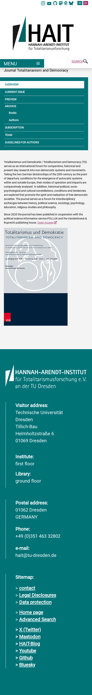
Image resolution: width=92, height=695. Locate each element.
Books (12, 112)
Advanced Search (37, 619)
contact (27, 588)
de (79, 2)
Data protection (35, 602)
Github (26, 658)
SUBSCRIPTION (14, 127)
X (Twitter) (30, 629)
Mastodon (29, 636)
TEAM (8, 135)
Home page (31, 612)
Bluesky (27, 665)
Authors (14, 120)
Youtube (27, 651)
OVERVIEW (11, 84)
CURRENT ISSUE (15, 92)
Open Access (45, 222)
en (85, 2)
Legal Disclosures (37, 595)
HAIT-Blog (29, 643)
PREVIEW (10, 99)
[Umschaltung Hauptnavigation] (22, 63)
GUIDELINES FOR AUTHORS (22, 142)
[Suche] (79, 62)
